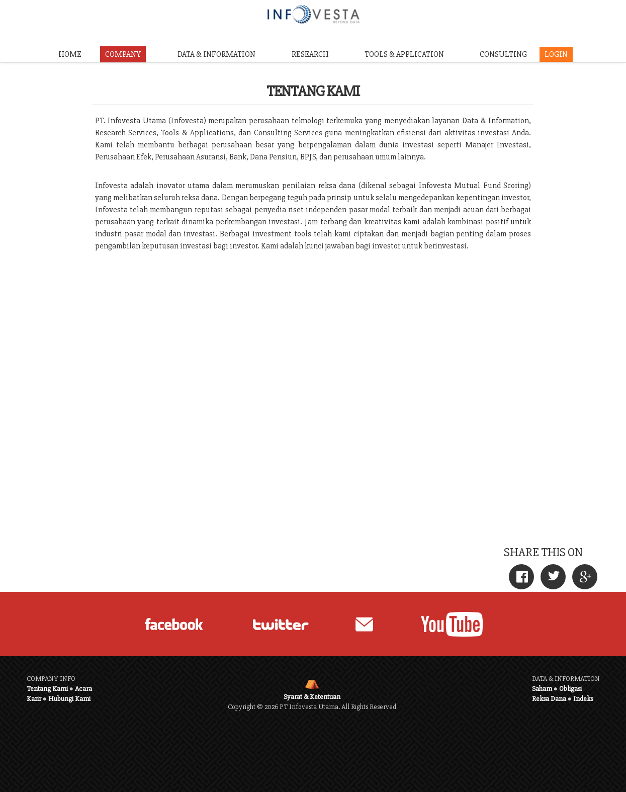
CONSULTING (503, 54)
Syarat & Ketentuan (312, 696)
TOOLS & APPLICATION (404, 54)
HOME (69, 54)
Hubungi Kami (69, 698)
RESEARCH (310, 54)
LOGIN (556, 54)
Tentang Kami (47, 688)
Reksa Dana (549, 698)
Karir (34, 698)
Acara (83, 688)
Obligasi (570, 688)
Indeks (583, 698)
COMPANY (123, 54)
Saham (542, 688)
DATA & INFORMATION (216, 54)
